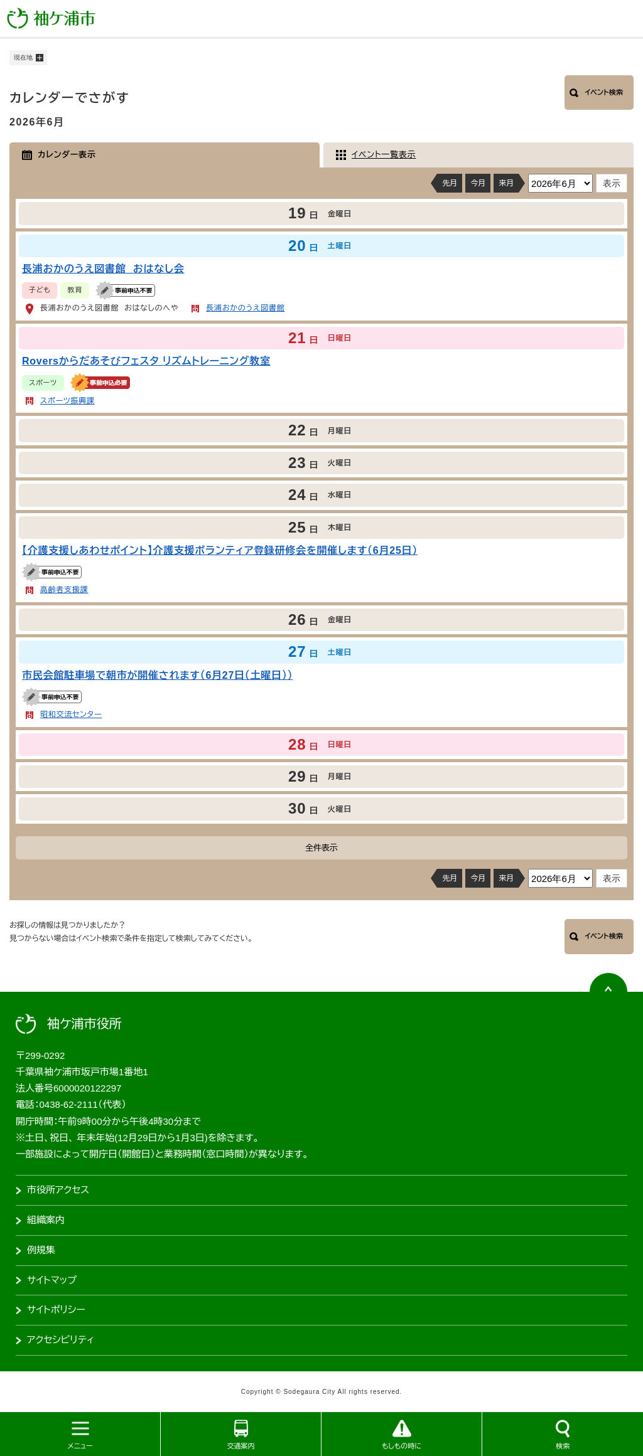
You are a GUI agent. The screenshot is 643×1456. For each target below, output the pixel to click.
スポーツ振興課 (67, 400)
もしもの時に (401, 1446)
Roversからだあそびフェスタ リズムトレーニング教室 (146, 361)
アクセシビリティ (60, 1339)
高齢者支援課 (64, 589)
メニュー (79, 1446)
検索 (563, 1446)
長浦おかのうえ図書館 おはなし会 (103, 268)
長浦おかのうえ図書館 (245, 308)
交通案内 (241, 1446)
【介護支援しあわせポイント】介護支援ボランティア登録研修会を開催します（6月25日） (220, 550)
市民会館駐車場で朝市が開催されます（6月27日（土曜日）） (157, 675)
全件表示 (321, 848)
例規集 (41, 1250)
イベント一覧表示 (384, 154)
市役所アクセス (58, 1189)
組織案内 (46, 1219)
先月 (449, 183)
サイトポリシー (56, 1309)
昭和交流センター (71, 714)
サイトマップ (52, 1280)
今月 (477, 183)
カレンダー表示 (67, 154)
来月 (506, 183)
